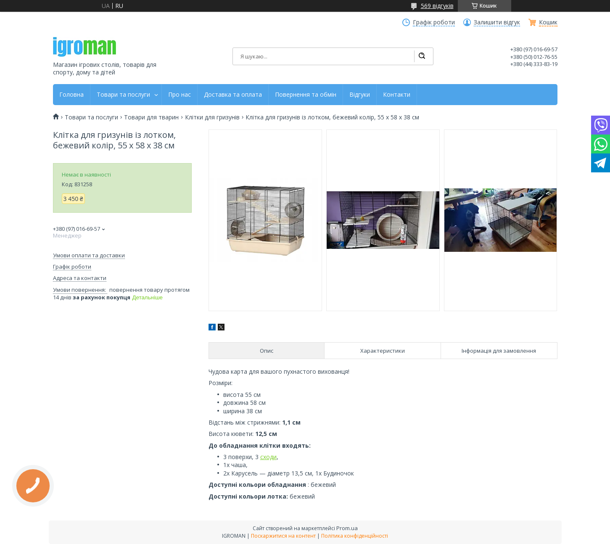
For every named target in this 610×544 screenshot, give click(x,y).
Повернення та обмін (305, 94)
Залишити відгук (497, 22)
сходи (268, 457)
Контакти (396, 94)
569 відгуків (437, 6)
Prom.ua (347, 528)
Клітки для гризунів (212, 117)
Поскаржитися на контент (283, 535)
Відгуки (359, 94)
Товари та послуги (123, 94)
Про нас (179, 94)
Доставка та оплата (233, 94)
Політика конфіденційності (354, 535)
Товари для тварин (151, 117)
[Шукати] (421, 56)
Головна (71, 94)
